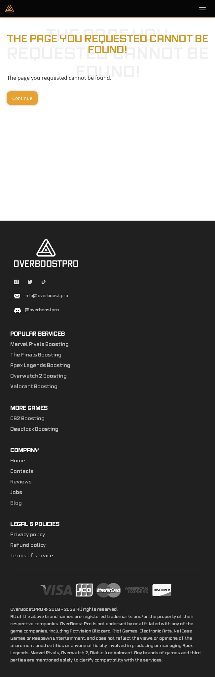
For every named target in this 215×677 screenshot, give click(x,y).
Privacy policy (27, 535)
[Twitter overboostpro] (30, 283)
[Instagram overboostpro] (17, 283)
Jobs (16, 492)
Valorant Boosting (33, 387)
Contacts (22, 471)
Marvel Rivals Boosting (39, 344)
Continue (22, 98)
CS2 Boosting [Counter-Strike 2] (27, 418)
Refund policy (28, 545)
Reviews (21, 482)
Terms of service (31, 556)
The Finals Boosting (35, 355)
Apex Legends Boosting (40, 365)
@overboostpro (42, 310)
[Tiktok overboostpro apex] (43, 283)
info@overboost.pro (46, 296)
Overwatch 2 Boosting (38, 376)
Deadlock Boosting (34, 429)
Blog (16, 503)
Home (17, 461)
